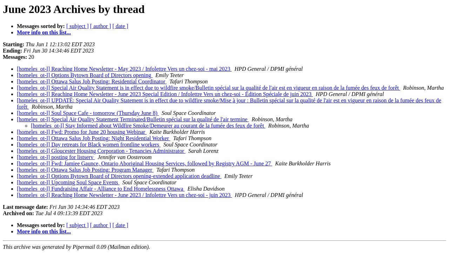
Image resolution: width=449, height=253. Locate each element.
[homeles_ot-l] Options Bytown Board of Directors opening (85, 75)
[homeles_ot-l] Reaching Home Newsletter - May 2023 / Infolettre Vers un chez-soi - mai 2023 (124, 69)
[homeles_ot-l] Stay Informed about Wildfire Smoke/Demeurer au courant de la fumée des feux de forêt (148, 126)
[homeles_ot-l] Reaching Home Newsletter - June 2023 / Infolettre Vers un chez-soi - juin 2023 (124, 195)
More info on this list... (44, 32)
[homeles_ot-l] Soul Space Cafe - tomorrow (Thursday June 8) (88, 113)
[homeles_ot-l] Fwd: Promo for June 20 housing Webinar (82, 132)
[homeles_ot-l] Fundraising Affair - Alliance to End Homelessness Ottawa (101, 189)
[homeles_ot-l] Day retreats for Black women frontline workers (89, 145)
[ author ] (100, 26)
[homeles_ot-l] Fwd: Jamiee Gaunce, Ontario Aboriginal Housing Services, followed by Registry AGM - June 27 (144, 163)
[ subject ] (77, 26)
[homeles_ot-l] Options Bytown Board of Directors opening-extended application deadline (119, 176)
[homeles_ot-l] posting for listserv (56, 157)
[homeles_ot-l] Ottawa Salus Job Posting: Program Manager (85, 170)
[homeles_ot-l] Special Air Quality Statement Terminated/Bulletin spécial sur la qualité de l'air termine (133, 119)
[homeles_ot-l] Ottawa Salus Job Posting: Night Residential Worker (93, 138)
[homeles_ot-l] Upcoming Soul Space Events (68, 182)
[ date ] (120, 26)
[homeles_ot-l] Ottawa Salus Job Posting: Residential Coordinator (92, 81)
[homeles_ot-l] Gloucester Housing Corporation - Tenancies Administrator (101, 151)
